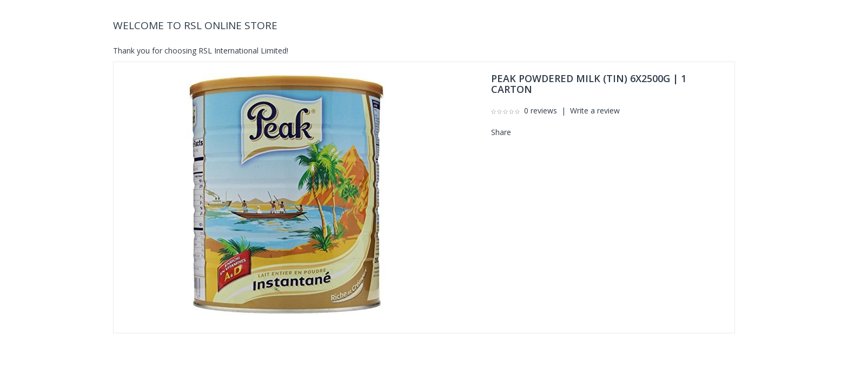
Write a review (595, 110)
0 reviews (540, 110)
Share (501, 132)
